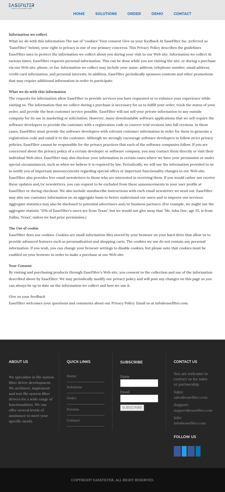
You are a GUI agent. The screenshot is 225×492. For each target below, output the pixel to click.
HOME (79, 14)
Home (72, 376)
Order (134, 14)
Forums (73, 409)
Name (125, 376)
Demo (157, 14)
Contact (182, 14)
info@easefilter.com (190, 423)
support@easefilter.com (193, 410)
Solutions (106, 14)
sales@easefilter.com (191, 397)
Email (124, 392)
